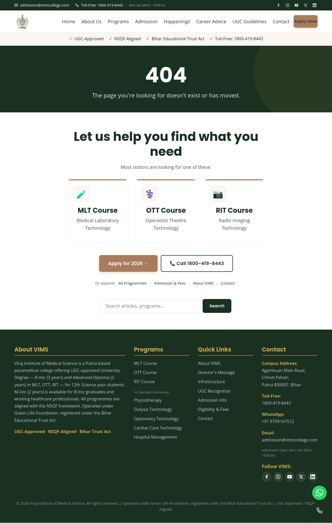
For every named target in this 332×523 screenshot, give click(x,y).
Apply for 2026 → (128, 263)
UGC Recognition (214, 391)
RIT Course (144, 382)
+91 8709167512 (278, 421)
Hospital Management (155, 437)
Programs (117, 21)
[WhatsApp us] (319, 492)
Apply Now (305, 21)
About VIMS (203, 283)
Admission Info (212, 400)
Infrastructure (211, 382)
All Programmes (132, 283)
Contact (281, 21)
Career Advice (211, 21)
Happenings (176, 21)
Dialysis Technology (153, 409)
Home (67, 21)
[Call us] (319, 510)
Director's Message (216, 373)
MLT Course (145, 363)
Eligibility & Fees (213, 409)
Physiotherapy (148, 400)
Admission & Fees (170, 283)
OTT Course (145, 373)
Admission (145, 21)
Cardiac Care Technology (158, 428)
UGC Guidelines (249, 21)
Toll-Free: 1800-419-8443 (99, 5)
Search (217, 306)
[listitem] (278, 5)
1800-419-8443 (276, 403)
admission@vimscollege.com (41, 5)
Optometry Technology (156, 419)
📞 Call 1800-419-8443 (197, 263)
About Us (90, 21)
